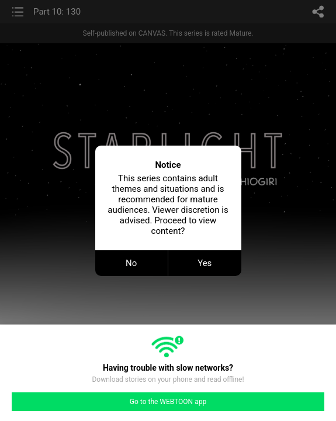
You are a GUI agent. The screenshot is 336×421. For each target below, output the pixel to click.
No (131, 263)
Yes (205, 263)
